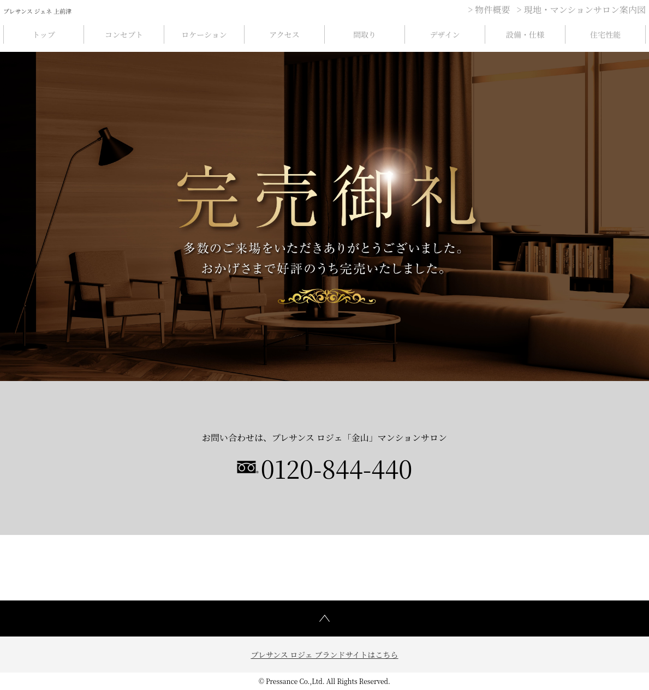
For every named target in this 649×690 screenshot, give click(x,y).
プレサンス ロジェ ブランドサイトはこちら (324, 654)
